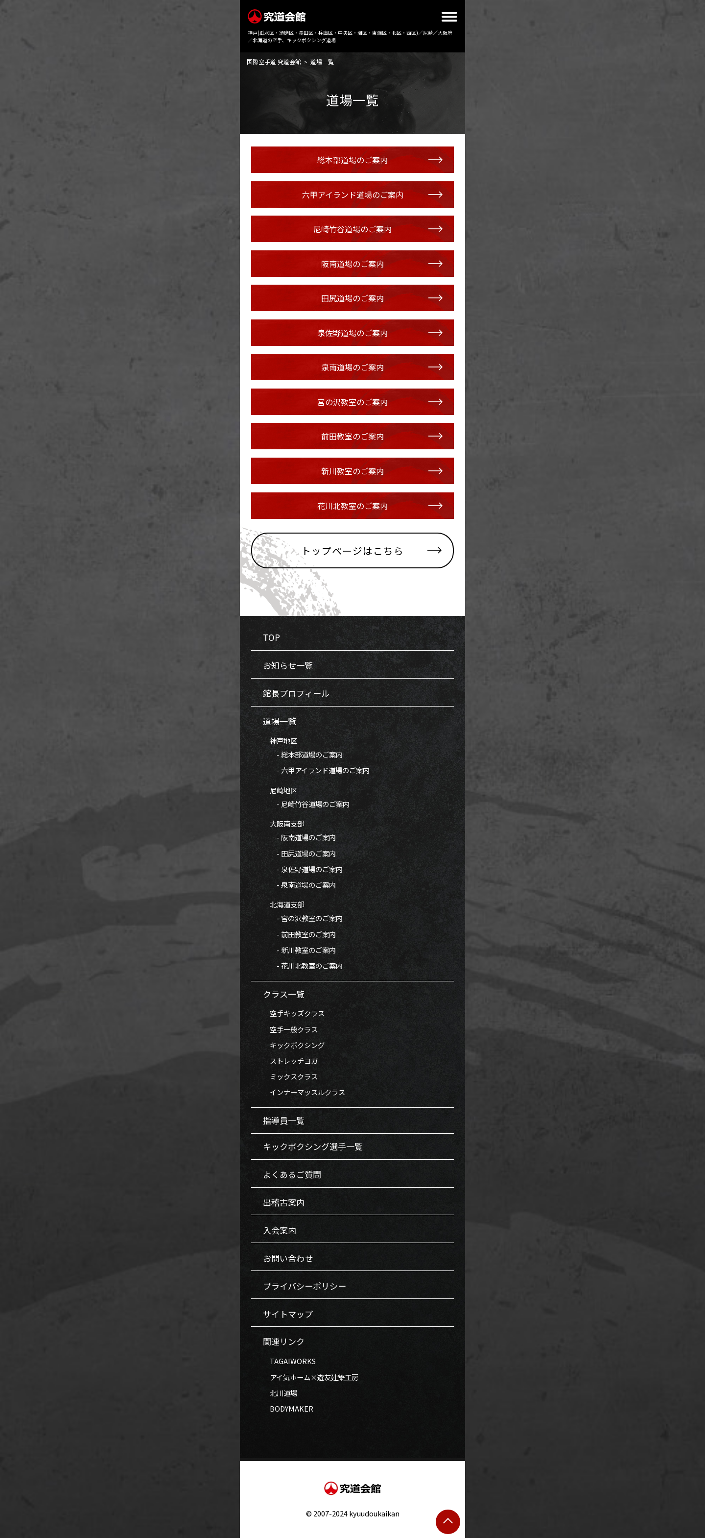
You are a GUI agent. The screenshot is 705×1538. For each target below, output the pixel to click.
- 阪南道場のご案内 (299, 837)
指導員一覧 (284, 1120)
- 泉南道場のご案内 (299, 884)
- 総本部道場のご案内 (303, 754)
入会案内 (279, 1230)
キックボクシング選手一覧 (313, 1146)
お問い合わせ (288, 1258)
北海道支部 (283, 904)
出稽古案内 (284, 1202)
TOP (271, 637)
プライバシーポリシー (304, 1286)
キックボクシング (294, 1045)
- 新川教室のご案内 (299, 950)
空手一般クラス (290, 1029)
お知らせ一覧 (288, 665)
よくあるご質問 (292, 1174)
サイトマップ (288, 1314)
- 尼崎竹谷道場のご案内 (306, 804)
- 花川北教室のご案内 (303, 965)
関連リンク (284, 1341)
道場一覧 (279, 721)
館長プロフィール (296, 693)
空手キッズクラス (294, 1013)
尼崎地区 (280, 790)
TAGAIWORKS (289, 1361)
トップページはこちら (352, 550)
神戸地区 (280, 740)
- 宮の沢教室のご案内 (303, 918)
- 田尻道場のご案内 (299, 853)
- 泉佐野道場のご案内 (303, 869)
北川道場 (280, 1393)
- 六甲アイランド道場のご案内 (316, 770)
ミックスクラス (290, 1076)
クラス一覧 (284, 994)
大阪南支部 (283, 823)
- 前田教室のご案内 (299, 934)
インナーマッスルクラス (304, 1092)
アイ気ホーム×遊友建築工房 (310, 1377)
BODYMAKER (288, 1408)
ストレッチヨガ (290, 1060)
